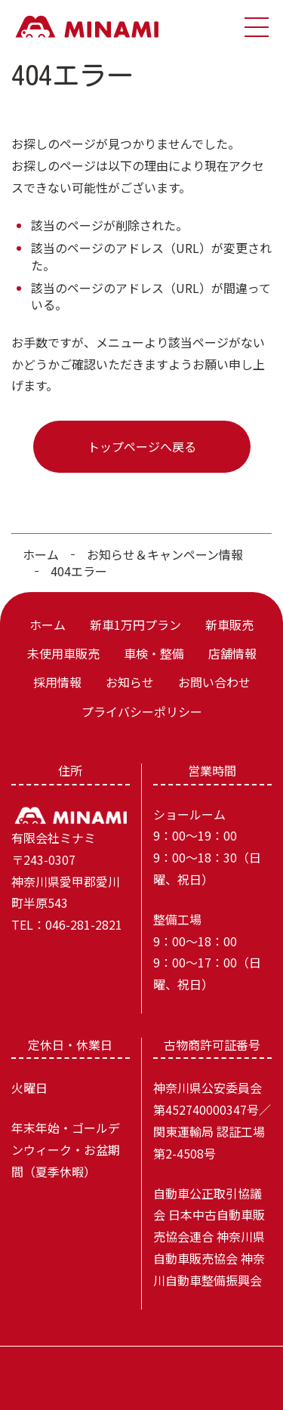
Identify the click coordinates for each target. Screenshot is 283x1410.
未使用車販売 (63, 653)
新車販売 (229, 625)
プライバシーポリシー (142, 711)
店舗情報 (232, 653)
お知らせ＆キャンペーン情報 (165, 554)
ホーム (41, 554)
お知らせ (130, 682)
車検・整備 (154, 653)
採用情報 (57, 682)
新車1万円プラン (135, 625)
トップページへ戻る (142, 446)
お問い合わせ (214, 682)
